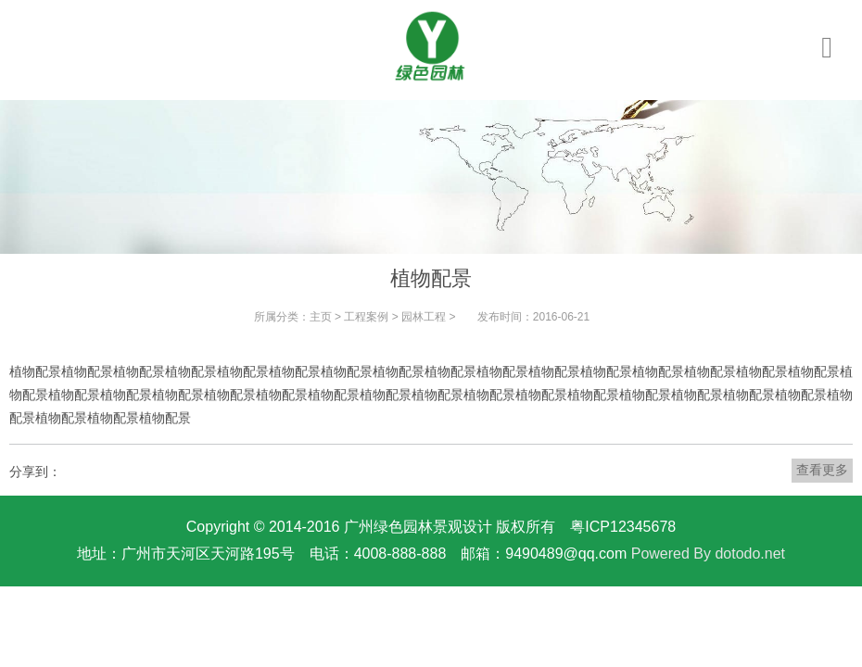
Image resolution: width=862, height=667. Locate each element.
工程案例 (366, 316)
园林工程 (423, 316)
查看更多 (822, 469)
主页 (321, 316)
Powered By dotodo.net (708, 553)
